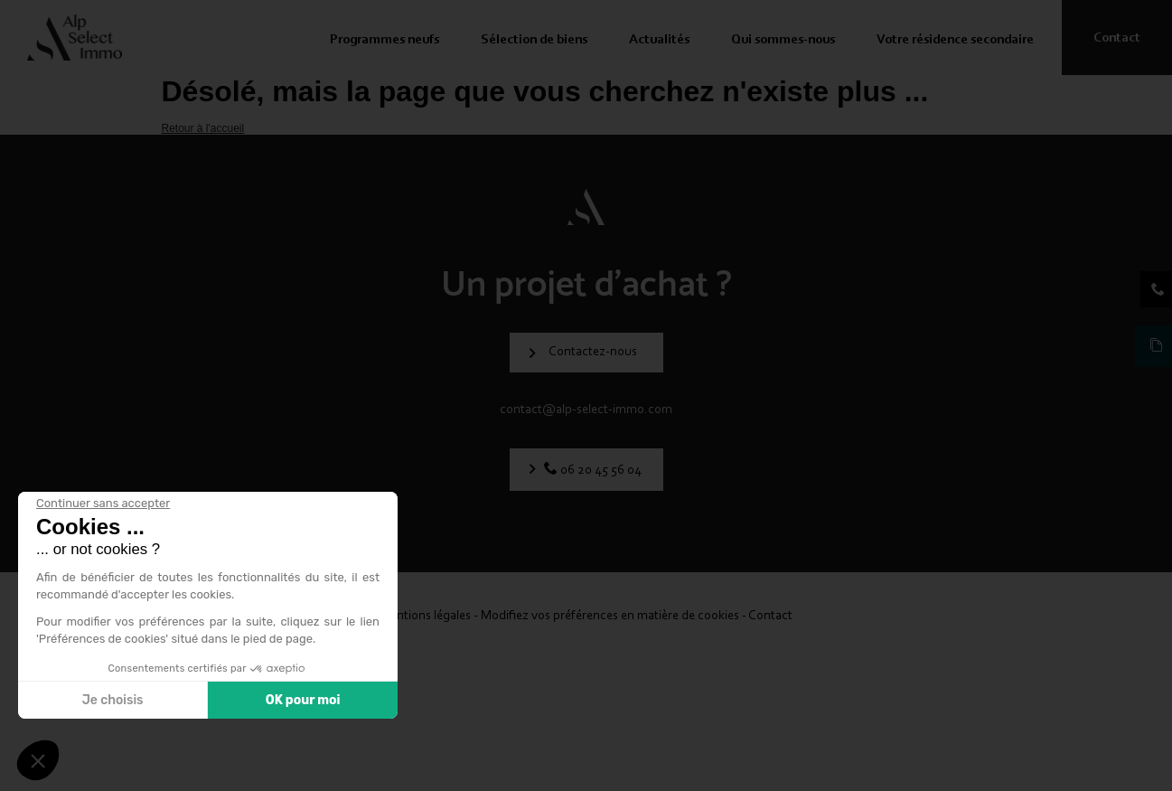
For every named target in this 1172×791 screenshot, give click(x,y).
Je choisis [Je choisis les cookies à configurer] (113, 700)
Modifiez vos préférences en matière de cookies (611, 616)
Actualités (659, 40)
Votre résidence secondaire (955, 40)
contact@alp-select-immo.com (586, 410)
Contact (1116, 38)
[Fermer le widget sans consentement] (103, 503)
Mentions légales (425, 616)
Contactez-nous (592, 352)
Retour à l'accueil (203, 128)
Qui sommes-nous (783, 40)
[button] (38, 760)
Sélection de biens (534, 40)
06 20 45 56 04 (600, 470)
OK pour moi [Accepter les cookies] (303, 700)
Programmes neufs (384, 40)
